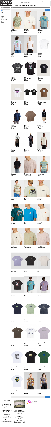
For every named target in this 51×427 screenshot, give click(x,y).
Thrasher (2, 22)
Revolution (2, 20)
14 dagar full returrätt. (7, 401)
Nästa (47, 9)
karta (21, 413)
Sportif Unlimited (19, 410)
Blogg (6, 419)
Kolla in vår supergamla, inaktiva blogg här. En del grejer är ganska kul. (6, 421)
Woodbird (2, 23)
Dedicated (2, 16)
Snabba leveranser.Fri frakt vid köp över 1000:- (7, 412)
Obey (2, 18)
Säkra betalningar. (6, 404)
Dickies (2, 17)
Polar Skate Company (4, 19)
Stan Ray (2, 21)
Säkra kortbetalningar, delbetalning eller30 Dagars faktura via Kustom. (7, 406)
